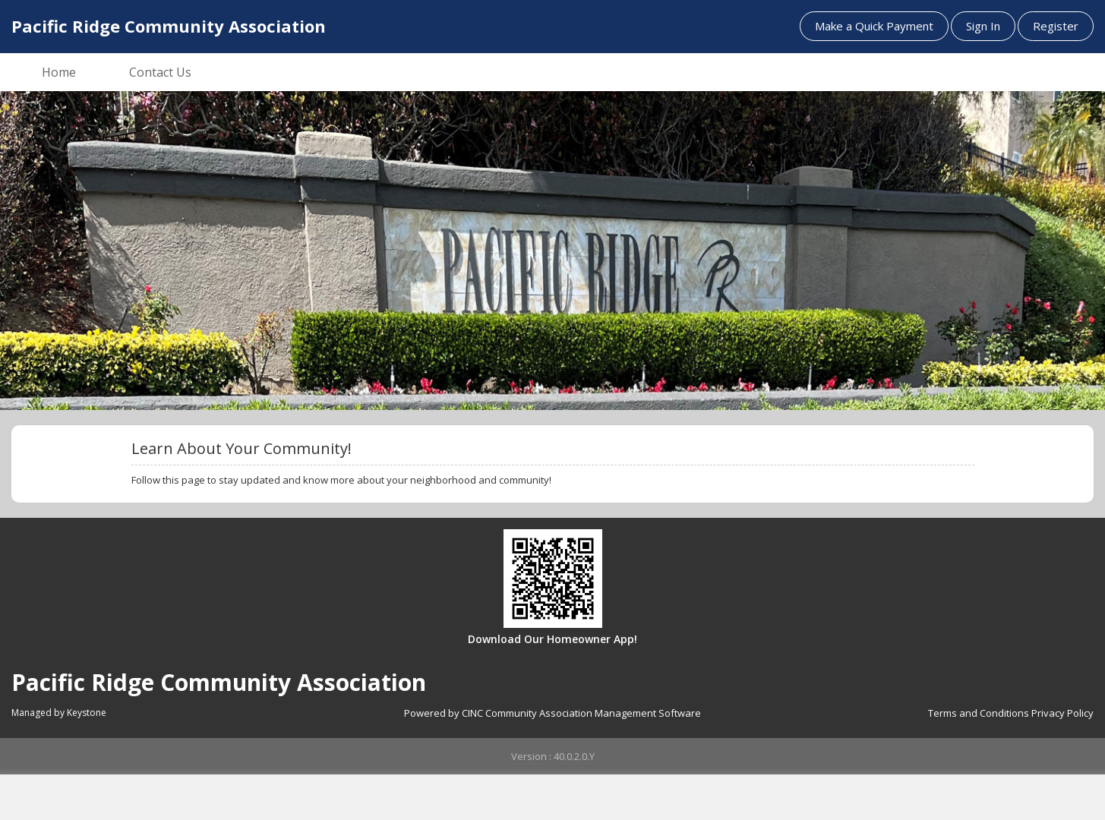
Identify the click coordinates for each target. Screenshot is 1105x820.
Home (59, 72)
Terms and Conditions (978, 713)
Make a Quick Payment (874, 25)
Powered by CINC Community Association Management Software (552, 713)
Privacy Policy (1062, 713)
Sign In (983, 25)
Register (1055, 25)
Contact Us (160, 72)
